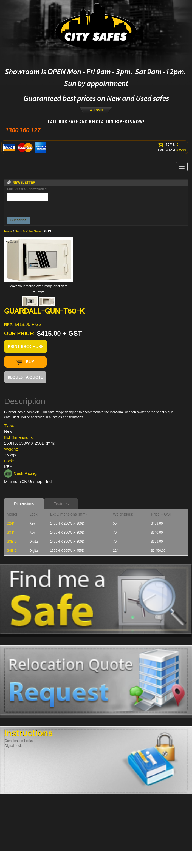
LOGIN (98, 110)
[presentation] (28, 207)
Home (8, 231)
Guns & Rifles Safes (28, 231)
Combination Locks (19, 741)
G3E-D (12, 541)
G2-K (10, 523)
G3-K (10, 532)
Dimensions (24, 504)
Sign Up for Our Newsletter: (27, 188)
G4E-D (12, 551)
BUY (25, 362)
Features (61, 504)
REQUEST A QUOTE (25, 377)
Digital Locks (14, 746)
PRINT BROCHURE (26, 346)
